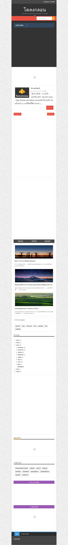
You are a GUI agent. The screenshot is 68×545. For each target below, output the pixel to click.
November (21, 350)
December (20, 347)
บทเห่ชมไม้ (17, 475)
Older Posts (50, 114)
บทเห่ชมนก (44, 468)
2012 (17, 345)
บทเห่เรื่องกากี (25, 475)
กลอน (23, 326)
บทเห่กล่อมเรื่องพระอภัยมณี (21, 468)
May (19, 364)
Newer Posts (17, 114)
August (20, 357)
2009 (17, 371)
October (20, 352)
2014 (17, 340)
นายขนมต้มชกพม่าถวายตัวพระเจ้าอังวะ (27, 308)
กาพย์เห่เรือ (17, 329)
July (19, 359)
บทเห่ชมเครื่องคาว (35, 471)
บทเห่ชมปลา (18, 471)
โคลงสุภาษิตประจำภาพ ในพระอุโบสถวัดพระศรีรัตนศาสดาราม (33, 285)
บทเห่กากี (38, 468)
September (21, 354)
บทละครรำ (17, 326)
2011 (17, 369)
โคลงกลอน (35, 9)
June (19, 362)
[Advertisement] (22, 147)
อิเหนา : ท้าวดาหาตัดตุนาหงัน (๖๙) (25, 261)
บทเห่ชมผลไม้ (26, 471)
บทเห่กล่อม (40, 326)
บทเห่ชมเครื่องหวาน (44, 471)
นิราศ (35, 326)
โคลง (46, 326)
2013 (17, 342)
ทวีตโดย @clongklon (20, 320)
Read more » (50, 107)
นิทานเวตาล (29, 326)
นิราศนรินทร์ (35, 88)
